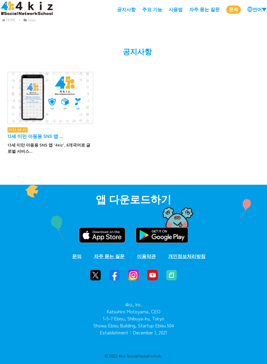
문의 (233, 9)
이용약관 (146, 256)
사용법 (176, 9)
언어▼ (259, 9)
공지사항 (126, 9)
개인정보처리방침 (187, 256)
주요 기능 (152, 9)
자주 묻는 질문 (204, 9)
